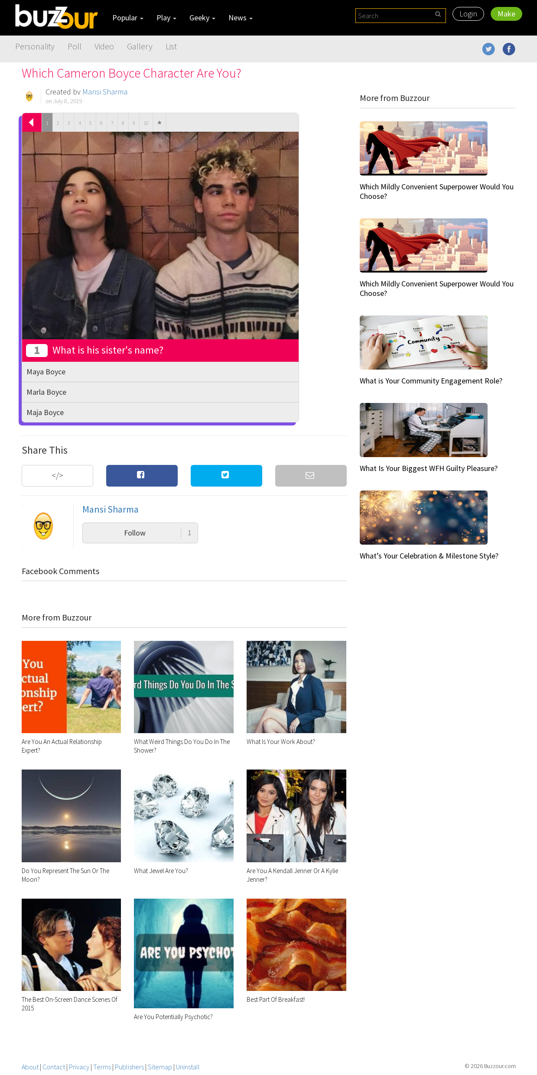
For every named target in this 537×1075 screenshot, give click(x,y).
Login (468, 14)
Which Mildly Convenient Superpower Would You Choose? (437, 191)
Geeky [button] (202, 18)
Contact (53, 1066)
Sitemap (160, 1066)
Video (104, 46)
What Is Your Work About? (281, 741)
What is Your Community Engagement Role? (431, 381)
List (171, 46)
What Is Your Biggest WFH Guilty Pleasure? (429, 468)
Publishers (129, 1066)
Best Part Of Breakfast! (276, 999)
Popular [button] (127, 18)
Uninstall (188, 1066)
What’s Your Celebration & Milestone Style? (429, 556)
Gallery (140, 46)
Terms (102, 1066)
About (30, 1066)
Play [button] (166, 18)
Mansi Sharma (104, 92)
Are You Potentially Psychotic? (173, 1017)
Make (506, 14)
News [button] (240, 18)
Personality (35, 46)
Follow (157, 533)
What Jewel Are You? (161, 871)
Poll (74, 46)
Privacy (79, 1066)
